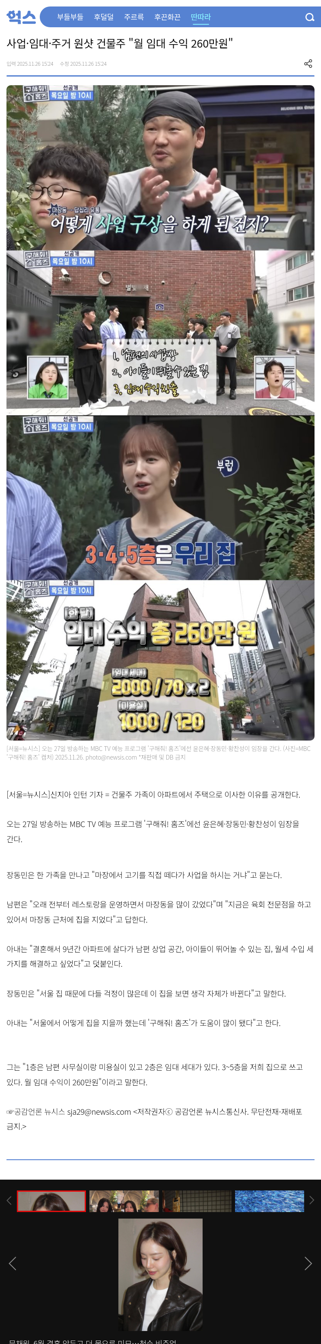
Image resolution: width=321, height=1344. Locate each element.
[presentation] (9, 1200)
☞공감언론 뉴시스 (35, 1111)
